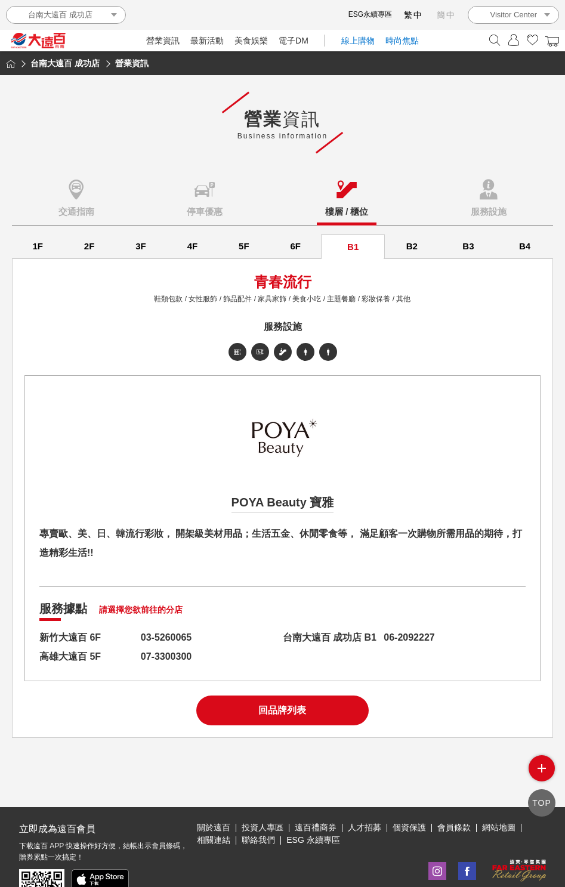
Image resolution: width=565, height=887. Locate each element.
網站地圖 (498, 827)
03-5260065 (166, 637)
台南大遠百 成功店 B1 (329, 637)
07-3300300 (166, 656)
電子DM (293, 40)
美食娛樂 (251, 40)
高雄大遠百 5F (70, 656)
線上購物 (358, 40)
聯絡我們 (258, 840)
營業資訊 (163, 40)
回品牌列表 (282, 710)
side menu (542, 768)
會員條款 (454, 827)
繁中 (413, 15)
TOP (541, 803)
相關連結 (213, 840)
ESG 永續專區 (312, 840)
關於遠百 (213, 827)
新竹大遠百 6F (70, 637)
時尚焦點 (402, 40)
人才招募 (364, 827)
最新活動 (207, 40)
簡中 (446, 15)
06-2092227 (409, 637)
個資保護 (409, 827)
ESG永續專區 (370, 14)
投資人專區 (262, 827)
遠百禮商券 (315, 827)
